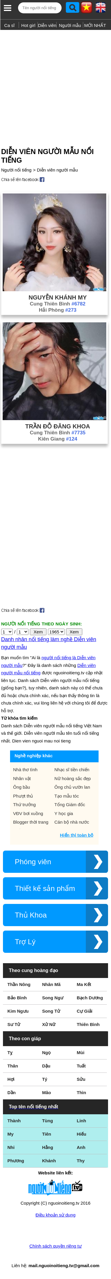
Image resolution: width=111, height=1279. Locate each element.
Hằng (47, 1147)
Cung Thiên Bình (58, 304)
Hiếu (81, 1133)
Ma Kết (84, 984)
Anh (81, 1147)
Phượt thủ (23, 795)
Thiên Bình (88, 1024)
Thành (14, 1120)
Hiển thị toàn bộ (77, 835)
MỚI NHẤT (95, 25)
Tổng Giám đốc (69, 804)
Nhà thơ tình (25, 769)
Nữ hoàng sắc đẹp (72, 778)
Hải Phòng (57, 310)
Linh (81, 1120)
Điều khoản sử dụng (55, 1214)
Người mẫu (70, 25)
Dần (11, 1092)
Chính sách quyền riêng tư (55, 1245)
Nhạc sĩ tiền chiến (71, 769)
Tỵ (9, 1052)
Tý (44, 1079)
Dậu (46, 1065)
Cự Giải (84, 1011)
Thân (12, 1065)
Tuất (81, 1065)
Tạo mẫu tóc (66, 795)
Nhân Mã (51, 984)
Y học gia (63, 813)
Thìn (81, 1092)
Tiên (46, 1133)
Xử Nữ (48, 1024)
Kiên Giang (57, 439)
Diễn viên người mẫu (57, 169)
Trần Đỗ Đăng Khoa (57, 426)
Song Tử (51, 1011)
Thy (81, 1160)
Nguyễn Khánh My (57, 297)
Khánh (49, 1160)
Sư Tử (13, 1024)
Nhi (11, 1147)
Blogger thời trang (30, 822)
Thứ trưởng (24, 804)
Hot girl (28, 25)
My (10, 1133)
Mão (46, 1092)
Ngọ (46, 1052)
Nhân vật (22, 778)
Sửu (81, 1079)
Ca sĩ (9, 25)
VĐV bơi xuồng (28, 813)
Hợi (11, 1079)
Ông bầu (21, 787)
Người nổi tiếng (16, 169)
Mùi (80, 1052)
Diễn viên (47, 25)
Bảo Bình (17, 997)
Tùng (47, 1120)
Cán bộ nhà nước (71, 822)
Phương (15, 1160)
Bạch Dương (90, 997)
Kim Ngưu (18, 1011)
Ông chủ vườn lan (72, 787)
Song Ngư (52, 997)
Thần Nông (18, 984)
